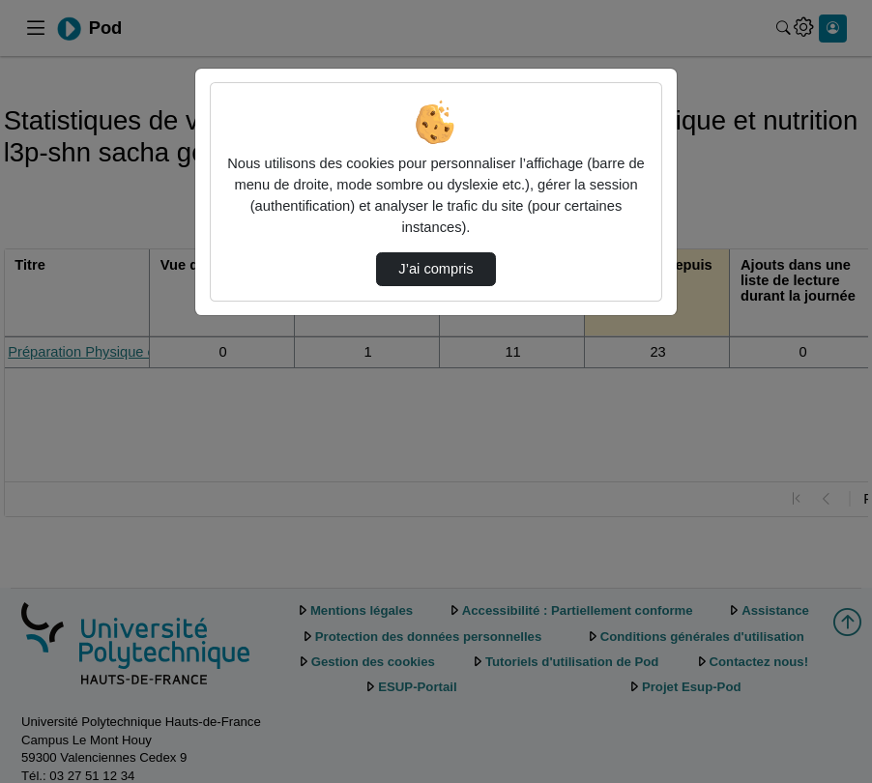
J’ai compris (435, 268)
